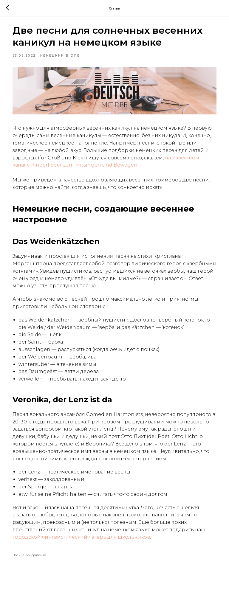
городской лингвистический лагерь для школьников (99, 552)
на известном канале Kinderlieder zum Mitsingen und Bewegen (120, 166)
